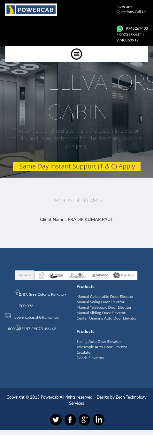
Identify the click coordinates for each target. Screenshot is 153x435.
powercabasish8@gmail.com (38, 317)
